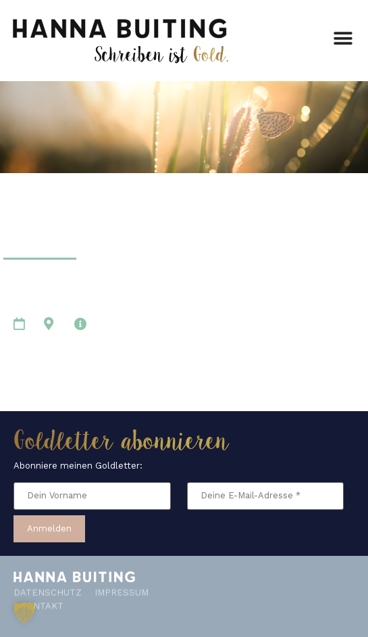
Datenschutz (48, 586)
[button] (342, 36)
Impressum (122, 586)
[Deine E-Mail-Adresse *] (265, 496)
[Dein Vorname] (92, 496)
